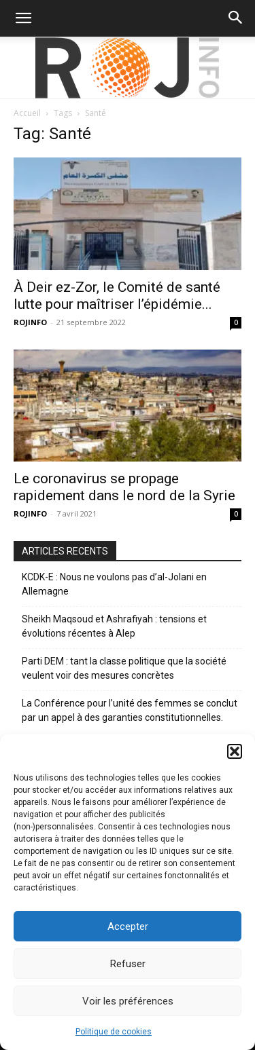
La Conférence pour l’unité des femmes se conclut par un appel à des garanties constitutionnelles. (129, 710)
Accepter (127, 926)
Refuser (128, 964)
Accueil (27, 113)
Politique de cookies (113, 1031)
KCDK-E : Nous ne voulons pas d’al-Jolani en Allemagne (114, 584)
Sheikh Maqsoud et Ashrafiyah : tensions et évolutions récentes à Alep (114, 626)
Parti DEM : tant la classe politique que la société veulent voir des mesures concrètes (124, 668)
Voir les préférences (127, 1001)
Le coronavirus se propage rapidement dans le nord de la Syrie (124, 487)
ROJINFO (30, 322)
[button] (234, 751)
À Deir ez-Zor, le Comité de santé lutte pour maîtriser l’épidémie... (117, 295)
